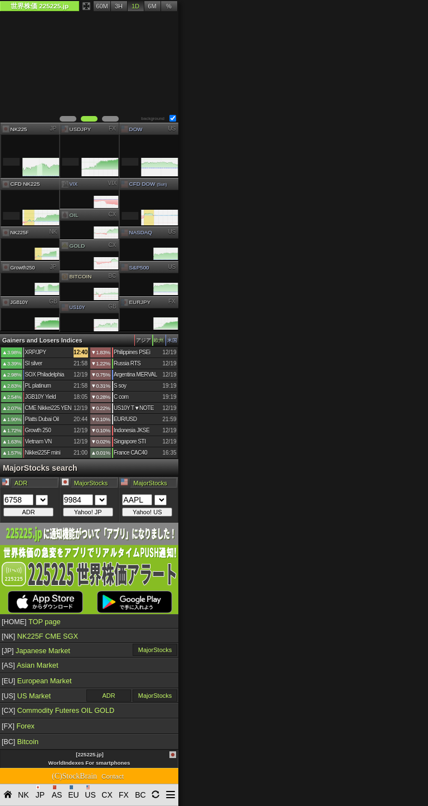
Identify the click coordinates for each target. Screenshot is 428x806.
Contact (112, 776)
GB (53, 301)
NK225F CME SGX (40, 636)
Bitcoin (20, 741)
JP (53, 128)
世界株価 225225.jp (40, 5)
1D (135, 6)
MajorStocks (155, 649)
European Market (37, 681)
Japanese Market (36, 650)
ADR (108, 695)
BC (112, 276)
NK (53, 232)
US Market (26, 696)
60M (102, 6)
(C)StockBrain (74, 776)
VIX (112, 183)
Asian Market (30, 665)
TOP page (31, 621)
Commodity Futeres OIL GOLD (58, 710)
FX (112, 128)
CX (112, 214)
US (172, 128)
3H (119, 6)
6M (152, 6)
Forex (18, 726)
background (152, 118)
